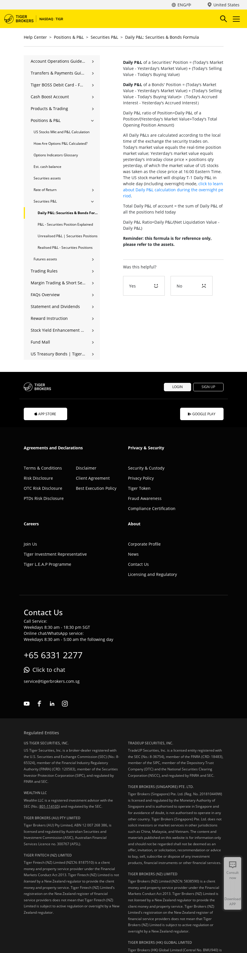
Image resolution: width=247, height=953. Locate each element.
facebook (39, 704)
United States (226, 5)
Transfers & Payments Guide (58, 73)
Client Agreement (93, 478)
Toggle (235, 19)
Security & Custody (146, 468)
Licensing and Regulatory (152, 574)
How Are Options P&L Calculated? (60, 143)
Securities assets (47, 178)
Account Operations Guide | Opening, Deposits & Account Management (58, 61)
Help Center (35, 37)
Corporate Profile (144, 544)
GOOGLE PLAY (202, 413)
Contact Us (138, 564)
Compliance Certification (151, 508)
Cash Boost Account (50, 96)
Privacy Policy (141, 478)
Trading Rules (44, 271)
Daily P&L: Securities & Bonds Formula (162, 37)
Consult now (232, 875)
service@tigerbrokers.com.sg (52, 681)
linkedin (52, 704)
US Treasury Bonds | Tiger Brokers (58, 354)
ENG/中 (184, 5)
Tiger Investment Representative (55, 554)
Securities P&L (104, 37)
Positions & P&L (69, 37)
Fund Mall (40, 342)
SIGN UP (208, 386)
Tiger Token (139, 488)
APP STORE (45, 413)
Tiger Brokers (37, 18)
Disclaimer (86, 468)
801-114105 (49, 806)
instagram (65, 704)
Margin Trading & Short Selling (58, 282)
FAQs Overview (45, 294)
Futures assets (45, 259)
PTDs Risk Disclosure (44, 498)
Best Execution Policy (96, 488)
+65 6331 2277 (53, 655)
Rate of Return (45, 189)
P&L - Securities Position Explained (65, 224)
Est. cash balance (47, 166)
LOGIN (177, 386)
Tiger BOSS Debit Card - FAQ (58, 85)
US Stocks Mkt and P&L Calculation (61, 131)
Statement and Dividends (55, 306)
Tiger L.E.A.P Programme (47, 564)
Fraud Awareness (145, 498)
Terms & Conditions (43, 468)
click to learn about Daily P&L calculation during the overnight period (173, 190)
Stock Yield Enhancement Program (58, 330)
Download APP (232, 901)
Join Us (30, 544)
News (133, 554)
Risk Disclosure (38, 478)
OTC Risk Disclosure (43, 488)
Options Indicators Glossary (56, 155)
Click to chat (48, 670)
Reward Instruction (49, 318)
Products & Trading (49, 108)
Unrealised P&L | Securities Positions (68, 235)
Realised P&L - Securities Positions (65, 247)
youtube (27, 704)
